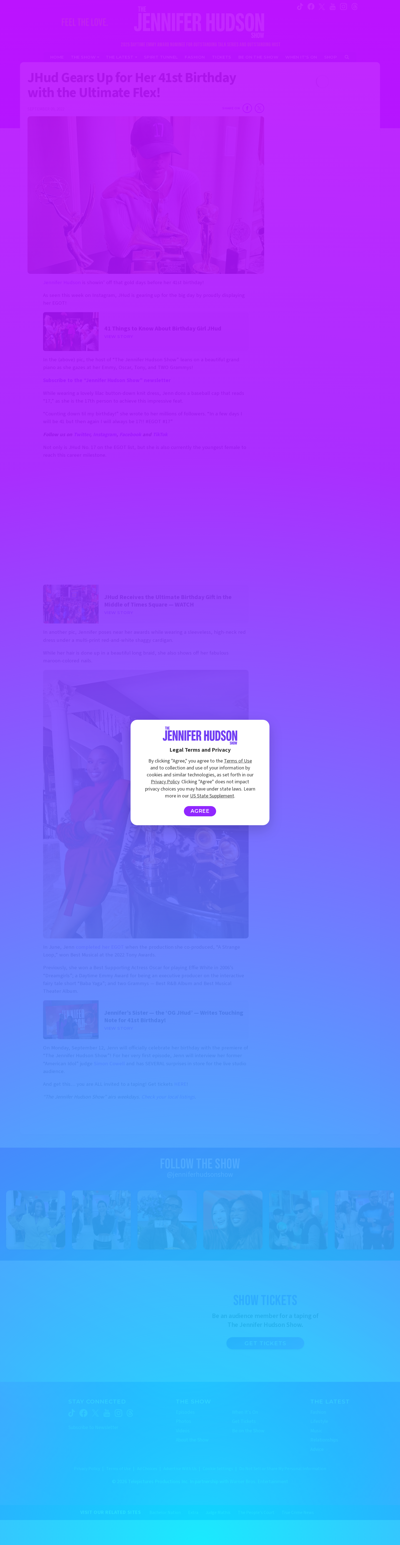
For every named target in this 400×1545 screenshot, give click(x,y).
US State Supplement (212, 795)
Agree (200, 811)
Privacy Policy (165, 781)
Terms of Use (238, 761)
